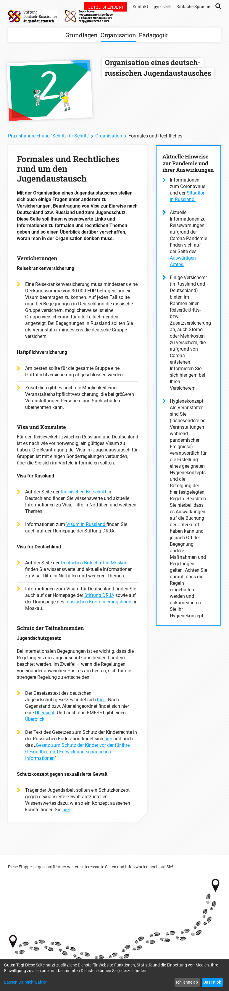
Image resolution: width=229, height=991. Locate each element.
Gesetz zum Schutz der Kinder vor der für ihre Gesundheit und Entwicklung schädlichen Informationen (77, 751)
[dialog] (114, 975)
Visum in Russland (86, 524)
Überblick (34, 719)
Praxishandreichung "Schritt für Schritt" (48, 136)
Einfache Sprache (193, 6)
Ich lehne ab (187, 982)
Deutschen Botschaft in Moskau (93, 563)
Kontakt (140, 6)
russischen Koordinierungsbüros (99, 602)
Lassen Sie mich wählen (26, 982)
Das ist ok (212, 982)
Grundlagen (81, 35)
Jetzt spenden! (105, 7)
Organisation (118, 35)
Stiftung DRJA (99, 595)
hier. (101, 699)
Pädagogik (153, 35)
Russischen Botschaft (84, 492)
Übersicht (44, 712)
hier (108, 738)
